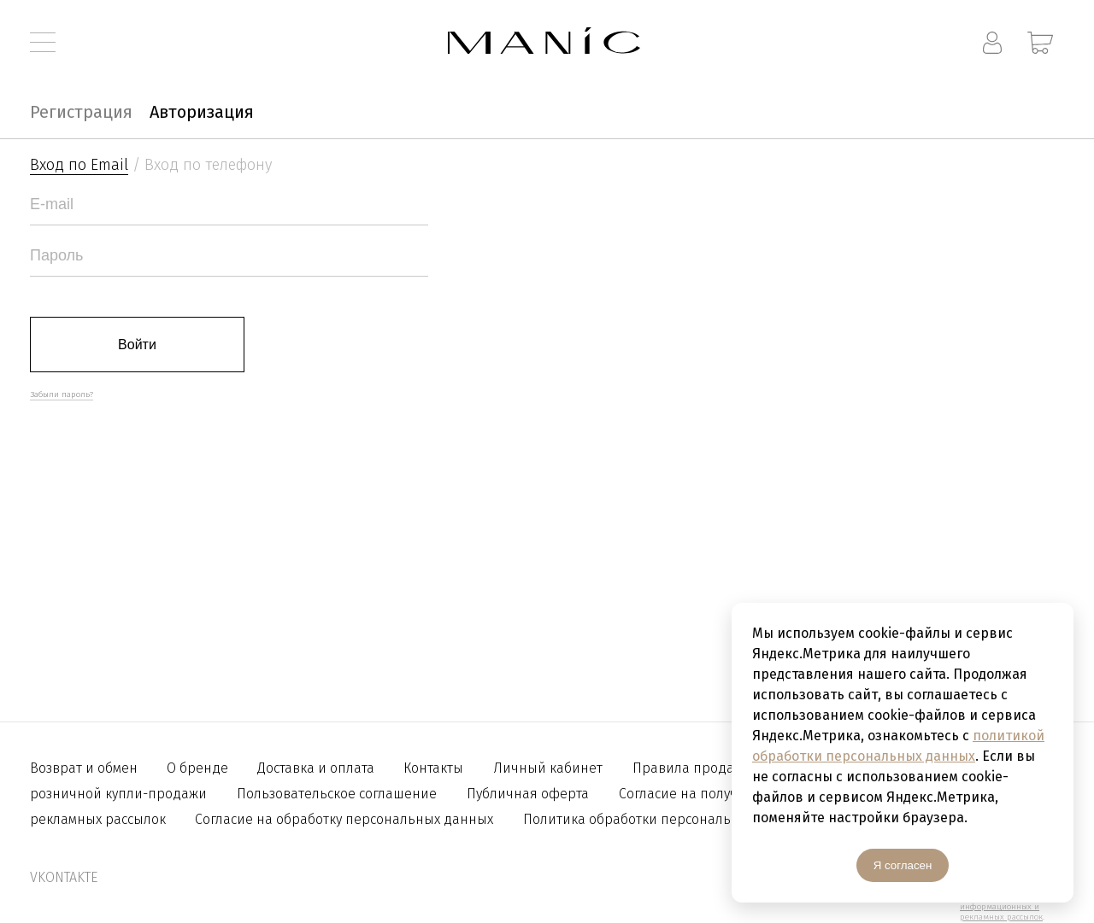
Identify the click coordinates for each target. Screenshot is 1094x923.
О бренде (199, 768)
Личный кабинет (548, 768)
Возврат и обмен (85, 768)
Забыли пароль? (61, 394)
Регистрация (81, 112)
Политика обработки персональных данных (666, 819)
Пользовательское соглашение (337, 794)
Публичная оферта (528, 794)
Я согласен (902, 865)
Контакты (433, 768)
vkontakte (63, 877)
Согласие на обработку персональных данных (344, 819)
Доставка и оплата (317, 768)
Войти (137, 344)
